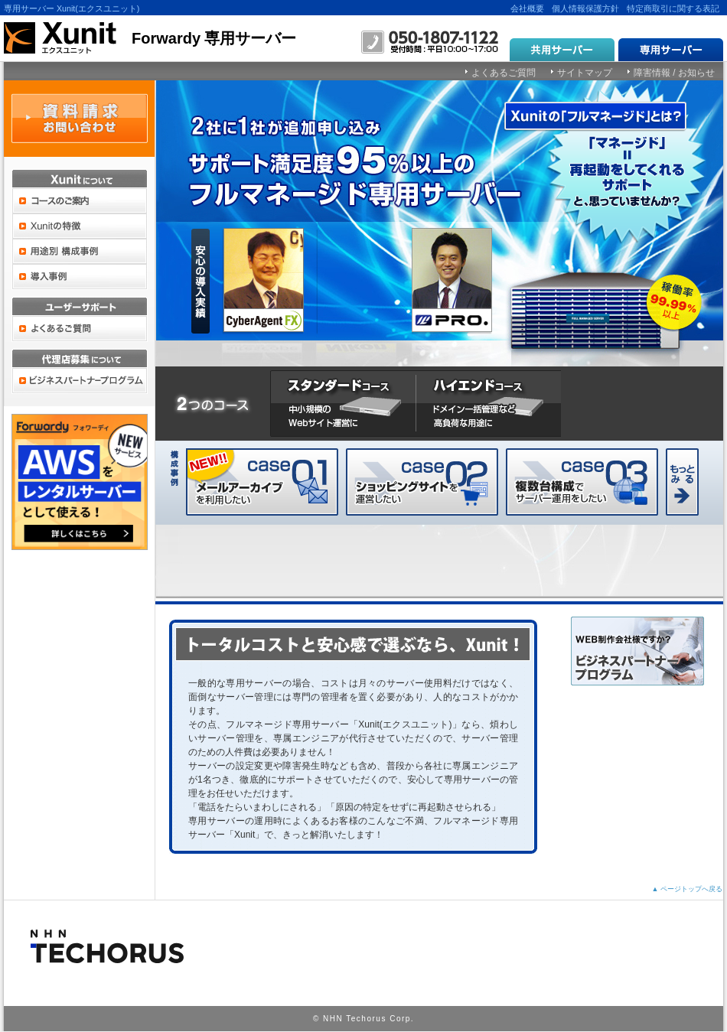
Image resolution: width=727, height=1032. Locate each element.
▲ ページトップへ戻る (687, 889)
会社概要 (527, 8)
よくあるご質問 (503, 72)
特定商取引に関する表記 (673, 8)
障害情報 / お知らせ (674, 72)
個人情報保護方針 (585, 8)
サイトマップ (584, 72)
